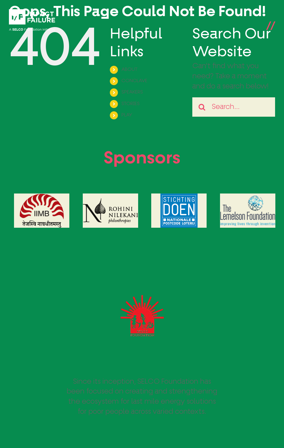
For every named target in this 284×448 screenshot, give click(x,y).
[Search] (202, 107)
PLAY (126, 115)
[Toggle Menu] (270, 20)
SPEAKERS (132, 92)
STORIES (130, 104)
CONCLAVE (134, 81)
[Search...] (233, 107)
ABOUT (129, 69)
